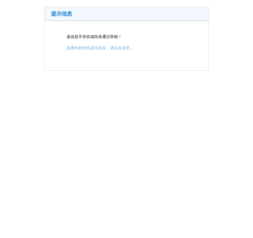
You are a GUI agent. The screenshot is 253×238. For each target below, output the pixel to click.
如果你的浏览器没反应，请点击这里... (100, 48)
